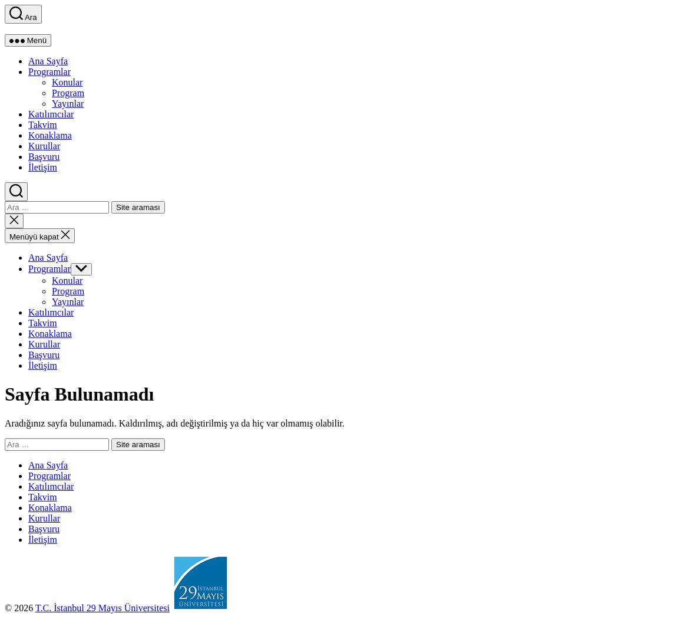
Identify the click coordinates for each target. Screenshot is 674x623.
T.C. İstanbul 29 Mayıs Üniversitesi (102, 608)
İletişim (42, 167)
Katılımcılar (51, 114)
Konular (67, 82)
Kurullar (44, 146)
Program (68, 93)
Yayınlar (68, 104)
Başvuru (44, 157)
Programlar (49, 72)
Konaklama (50, 135)
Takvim (42, 125)
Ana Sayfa (48, 61)
